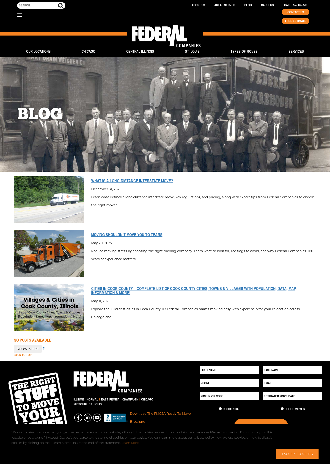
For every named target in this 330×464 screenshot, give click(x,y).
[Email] (292, 383)
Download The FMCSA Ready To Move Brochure (160, 417)
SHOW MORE (28, 349)
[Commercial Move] (282, 408)
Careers (267, 5)
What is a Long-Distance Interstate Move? (132, 181)
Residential (231, 409)
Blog (248, 5)
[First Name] (229, 370)
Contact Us (295, 12)
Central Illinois (140, 51)
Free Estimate (295, 21)
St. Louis (192, 51)
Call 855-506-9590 (295, 5)
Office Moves (295, 409)
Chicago (88, 51)
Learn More (130, 443)
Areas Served (224, 5)
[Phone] (229, 383)
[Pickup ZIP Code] (229, 396)
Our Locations (38, 51)
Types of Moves (244, 51)
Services (296, 51)
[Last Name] (292, 370)
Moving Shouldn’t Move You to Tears (126, 235)
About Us (198, 5)
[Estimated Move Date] (292, 396)
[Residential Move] (220, 408)
